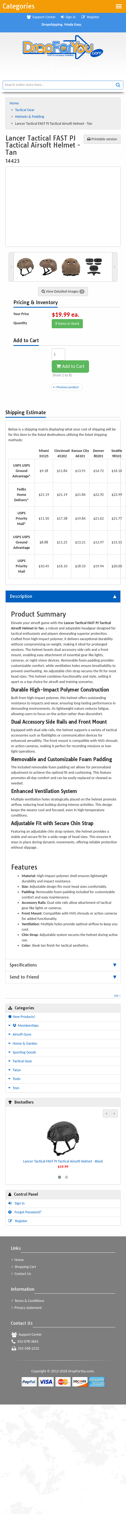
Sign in (68, 17)
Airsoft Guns (19, 1034)
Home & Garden (22, 1043)
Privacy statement (27, 1307)
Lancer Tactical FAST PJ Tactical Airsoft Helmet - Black (63, 1161)
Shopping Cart (24, 1266)
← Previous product (66, 387)
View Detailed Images (63, 291)
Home (15, 103)
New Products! (21, 1016)
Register (90, 17)
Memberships (23, 1025)
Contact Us (21, 1273)
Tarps (14, 1070)
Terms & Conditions (28, 1300)
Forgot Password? (25, 1212)
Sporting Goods (22, 1052)
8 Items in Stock (67, 323)
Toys (13, 1088)
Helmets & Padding (30, 116)
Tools (14, 1079)
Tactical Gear (25, 110)
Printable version (102, 139)
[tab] (63, 596)
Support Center (41, 17)
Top (117, 996)
